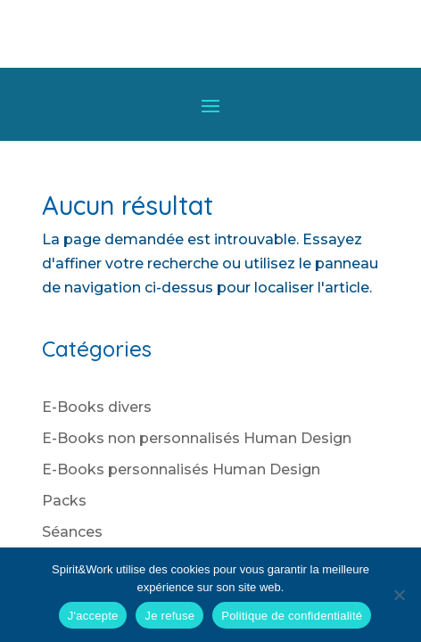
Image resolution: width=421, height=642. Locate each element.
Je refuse (169, 615)
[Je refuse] (399, 595)
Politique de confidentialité (291, 615)
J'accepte (93, 615)
